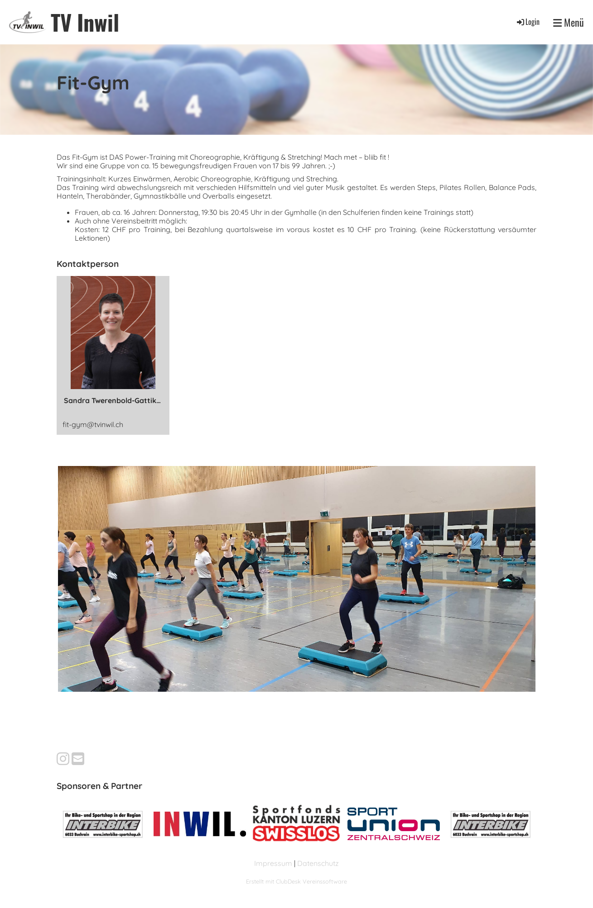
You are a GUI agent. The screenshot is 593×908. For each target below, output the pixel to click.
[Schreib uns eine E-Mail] (78, 759)
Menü (568, 22)
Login (528, 21)
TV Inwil (85, 22)
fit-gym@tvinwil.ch (93, 424)
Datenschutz (318, 863)
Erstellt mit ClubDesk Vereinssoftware (296, 881)
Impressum (273, 863)
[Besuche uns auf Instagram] (63, 759)
